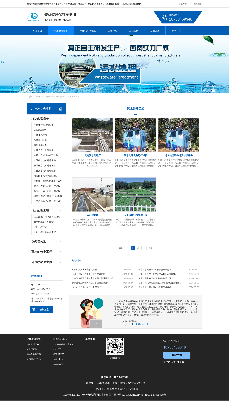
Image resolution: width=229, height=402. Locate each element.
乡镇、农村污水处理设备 (46, 155)
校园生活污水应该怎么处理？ (85, 269)
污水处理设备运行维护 (135, 155)
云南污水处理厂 (92, 155)
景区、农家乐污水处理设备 (47, 186)
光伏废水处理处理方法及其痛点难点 (154, 287)
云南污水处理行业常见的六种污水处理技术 (157, 274)
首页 (48, 96)
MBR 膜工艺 (58, 354)
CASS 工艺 (58, 359)
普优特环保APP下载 (173, 362)
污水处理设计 (40, 227)
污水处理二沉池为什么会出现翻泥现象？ (90, 283)
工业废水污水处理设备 (45, 171)
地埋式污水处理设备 (44, 150)
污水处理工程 (73, 96)
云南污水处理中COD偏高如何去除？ (154, 269)
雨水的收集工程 (41, 251)
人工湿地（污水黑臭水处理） (48, 217)
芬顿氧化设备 (40, 140)
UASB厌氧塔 (40, 130)
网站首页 (37, 30)
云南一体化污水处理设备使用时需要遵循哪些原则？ (160, 283)
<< (127, 248)
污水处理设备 (61, 30)
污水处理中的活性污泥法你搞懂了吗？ (155, 278)
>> (144, 248)
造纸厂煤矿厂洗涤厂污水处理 (48, 196)
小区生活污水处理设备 (45, 160)
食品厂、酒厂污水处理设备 (47, 191)
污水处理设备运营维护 (45, 232)
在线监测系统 (82, 39)
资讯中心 (176, 30)
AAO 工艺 (57, 349)
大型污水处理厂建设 (44, 222)
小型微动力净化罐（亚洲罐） (48, 201)
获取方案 (183, 4)
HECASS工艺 (60, 339)
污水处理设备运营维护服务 (179, 155)
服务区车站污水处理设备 (46, 176)
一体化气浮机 (40, 135)
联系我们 (198, 4)
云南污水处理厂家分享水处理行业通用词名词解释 (94, 278)
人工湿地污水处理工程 (135, 215)
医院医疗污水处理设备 (45, 165)
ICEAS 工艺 (58, 364)
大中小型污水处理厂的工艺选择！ (87, 287)
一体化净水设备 (88, 30)
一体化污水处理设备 (44, 125)
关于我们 (37, 39)
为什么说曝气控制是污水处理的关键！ (89, 274)
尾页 (150, 248)
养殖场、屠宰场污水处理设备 (48, 181)
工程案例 (133, 30)
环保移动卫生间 (41, 262)
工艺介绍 (112, 30)
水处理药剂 (38, 241)
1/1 (138, 248)
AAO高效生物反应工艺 (63, 344)
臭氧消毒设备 (40, 145)
